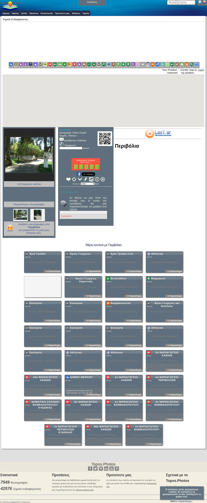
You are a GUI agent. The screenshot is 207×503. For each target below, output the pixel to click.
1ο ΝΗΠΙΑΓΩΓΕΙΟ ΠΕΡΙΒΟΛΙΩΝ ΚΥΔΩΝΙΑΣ (65, 453)
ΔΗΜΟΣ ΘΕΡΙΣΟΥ (81, 400)
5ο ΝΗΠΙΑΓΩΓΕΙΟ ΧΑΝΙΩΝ (167, 377)
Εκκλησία (35, 326)
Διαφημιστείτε (15, 502)
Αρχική (6, 13)
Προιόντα (33, 13)
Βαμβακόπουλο (121, 326)
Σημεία (86, 13)
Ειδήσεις (76, 13)
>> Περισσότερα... (54, 295)
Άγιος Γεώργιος (80, 277)
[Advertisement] (103, 40)
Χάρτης (15, 13)
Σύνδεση (6, 502)
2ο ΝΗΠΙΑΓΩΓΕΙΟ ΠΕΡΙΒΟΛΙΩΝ (167, 402)
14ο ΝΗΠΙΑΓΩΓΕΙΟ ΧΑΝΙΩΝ (45, 402)
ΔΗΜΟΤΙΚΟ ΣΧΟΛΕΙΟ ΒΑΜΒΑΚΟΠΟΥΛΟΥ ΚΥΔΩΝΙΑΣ (45, 428)
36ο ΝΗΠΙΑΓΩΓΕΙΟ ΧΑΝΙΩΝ (106, 451)
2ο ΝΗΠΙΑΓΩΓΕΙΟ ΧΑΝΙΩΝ (126, 402)
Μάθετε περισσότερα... (181, 501)
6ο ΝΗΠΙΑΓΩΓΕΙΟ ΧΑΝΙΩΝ (85, 427)
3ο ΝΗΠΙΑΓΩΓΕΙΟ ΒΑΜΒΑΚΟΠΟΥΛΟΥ (167, 427)
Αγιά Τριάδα (37, 277)
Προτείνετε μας (62, 13)
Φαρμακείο (158, 301)
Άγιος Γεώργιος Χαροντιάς (86, 303)
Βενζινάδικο (118, 301)
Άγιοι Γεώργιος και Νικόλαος (167, 328)
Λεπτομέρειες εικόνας (29, 184)
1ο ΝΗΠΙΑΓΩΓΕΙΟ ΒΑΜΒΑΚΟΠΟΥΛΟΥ (126, 427)
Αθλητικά (157, 277)
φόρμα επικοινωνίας (85, 490)
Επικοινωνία (47, 13)
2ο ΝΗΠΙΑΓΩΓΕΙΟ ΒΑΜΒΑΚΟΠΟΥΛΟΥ (146, 451)
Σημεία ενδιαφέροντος (27, 489)
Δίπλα (24, 13)
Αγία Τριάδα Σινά (122, 277)
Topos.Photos (103, 464)
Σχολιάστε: (66, 216)
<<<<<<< (88, 183)
